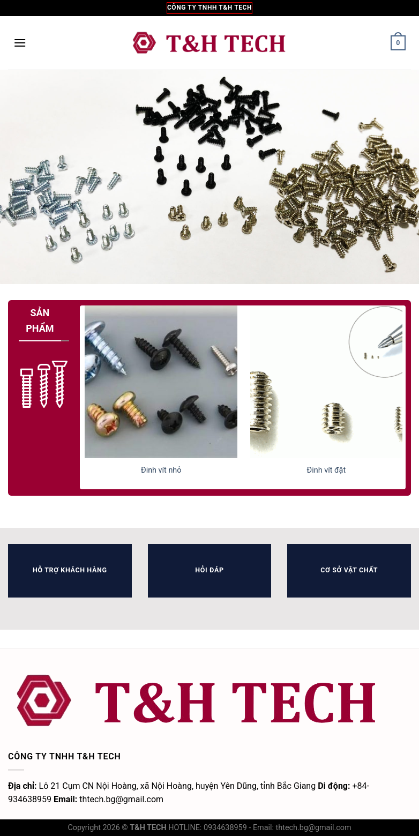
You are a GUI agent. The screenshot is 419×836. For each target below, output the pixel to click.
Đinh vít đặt (326, 470)
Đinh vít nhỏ (161, 470)
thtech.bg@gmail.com (313, 827)
